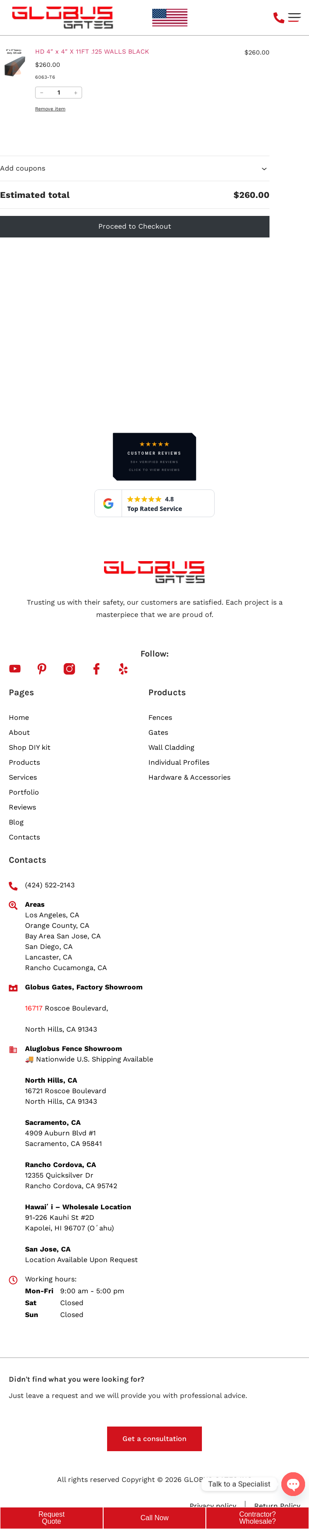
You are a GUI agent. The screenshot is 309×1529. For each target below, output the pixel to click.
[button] (295, 18)
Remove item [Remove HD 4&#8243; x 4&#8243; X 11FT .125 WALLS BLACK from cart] (50, 109)
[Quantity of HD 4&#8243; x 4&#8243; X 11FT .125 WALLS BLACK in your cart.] (58, 93)
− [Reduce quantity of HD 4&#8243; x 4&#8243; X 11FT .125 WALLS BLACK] (41, 92)
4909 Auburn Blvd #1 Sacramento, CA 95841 (63, 1138)
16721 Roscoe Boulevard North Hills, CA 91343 (65, 1096)
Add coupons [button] (134, 168)
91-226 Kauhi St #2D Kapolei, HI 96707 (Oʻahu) (69, 1222)
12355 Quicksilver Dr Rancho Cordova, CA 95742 (71, 1180)
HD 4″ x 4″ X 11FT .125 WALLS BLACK (92, 51)
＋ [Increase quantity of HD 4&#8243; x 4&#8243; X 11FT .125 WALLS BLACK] (76, 92)
